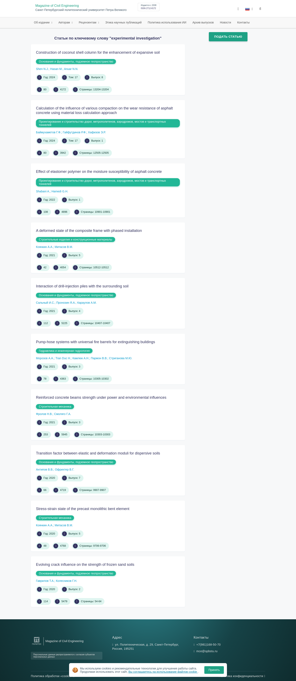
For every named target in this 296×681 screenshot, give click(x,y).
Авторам (64, 22)
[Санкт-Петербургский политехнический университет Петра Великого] (37, 645)
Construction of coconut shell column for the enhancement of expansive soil (98, 52)
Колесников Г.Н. (66, 580)
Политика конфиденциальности (242, 676)
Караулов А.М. (87, 302)
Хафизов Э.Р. (97, 132)
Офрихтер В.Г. (64, 469)
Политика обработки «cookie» (52, 676)
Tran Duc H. (63, 358)
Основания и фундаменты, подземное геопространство (76, 61)
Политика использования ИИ (167, 22)
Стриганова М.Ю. (120, 358)
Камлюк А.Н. (80, 358)
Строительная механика (55, 406)
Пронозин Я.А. (66, 302)
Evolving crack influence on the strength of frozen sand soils (85, 564)
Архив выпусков (203, 22)
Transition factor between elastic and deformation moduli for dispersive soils (98, 453)
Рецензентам (88, 22)
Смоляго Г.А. (62, 414)
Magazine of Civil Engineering (57, 5)
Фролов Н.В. (44, 414)
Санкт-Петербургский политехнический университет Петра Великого (81, 10)
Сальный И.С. (45, 302)
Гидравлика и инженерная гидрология (64, 350)
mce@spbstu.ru (206, 651)
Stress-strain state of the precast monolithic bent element (82, 509)
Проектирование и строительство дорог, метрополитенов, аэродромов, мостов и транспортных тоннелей (102, 123)
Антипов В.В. (44, 469)
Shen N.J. (42, 69)
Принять (214, 670)
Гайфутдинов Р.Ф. (75, 132)
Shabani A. (43, 191)
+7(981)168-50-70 (208, 644)
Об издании (42, 22)
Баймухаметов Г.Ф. (48, 132)
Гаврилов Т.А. (45, 580)
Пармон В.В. (99, 358)
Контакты (243, 22)
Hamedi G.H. (60, 191)
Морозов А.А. (45, 358)
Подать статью (228, 36)
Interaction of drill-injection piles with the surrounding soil (82, 286)
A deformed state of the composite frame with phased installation (89, 231)
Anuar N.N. (71, 69)
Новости (225, 22)
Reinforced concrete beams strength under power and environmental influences (101, 397)
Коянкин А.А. (44, 247)
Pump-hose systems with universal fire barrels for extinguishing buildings (95, 342)
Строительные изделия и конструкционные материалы (75, 239)
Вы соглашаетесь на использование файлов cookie (163, 671)
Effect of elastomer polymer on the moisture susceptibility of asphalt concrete (99, 172)
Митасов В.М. (64, 247)
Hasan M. (56, 69)
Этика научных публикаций (123, 22)
